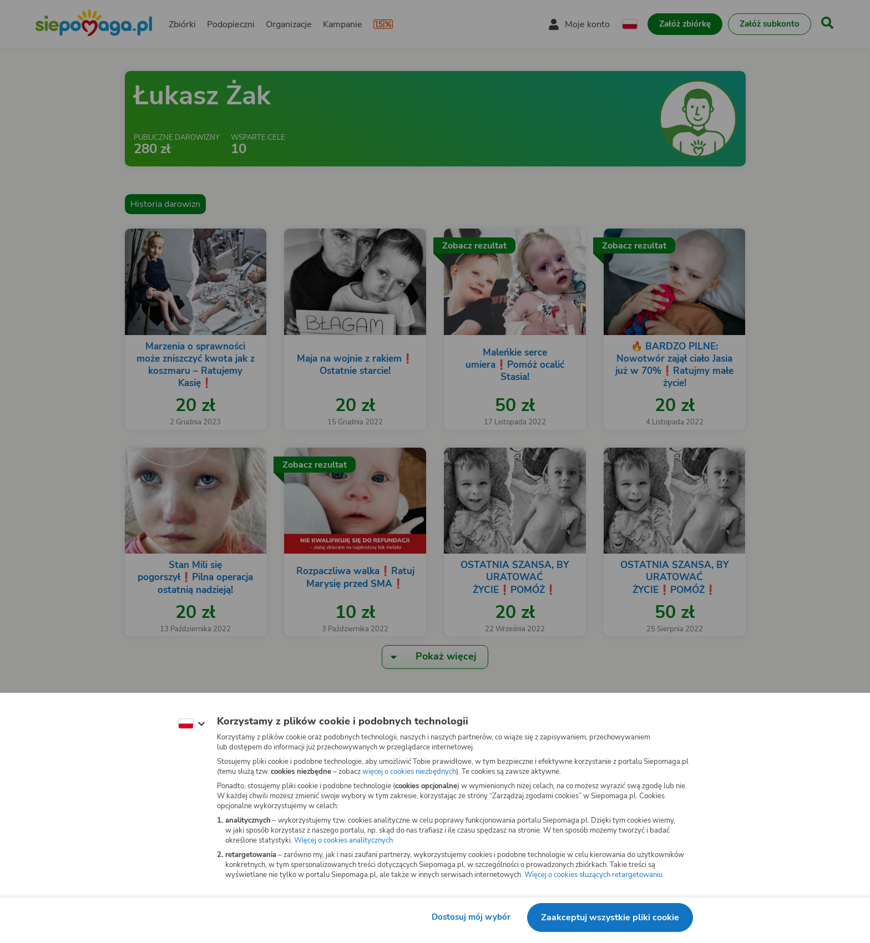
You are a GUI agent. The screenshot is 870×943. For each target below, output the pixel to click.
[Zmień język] (191, 724)
